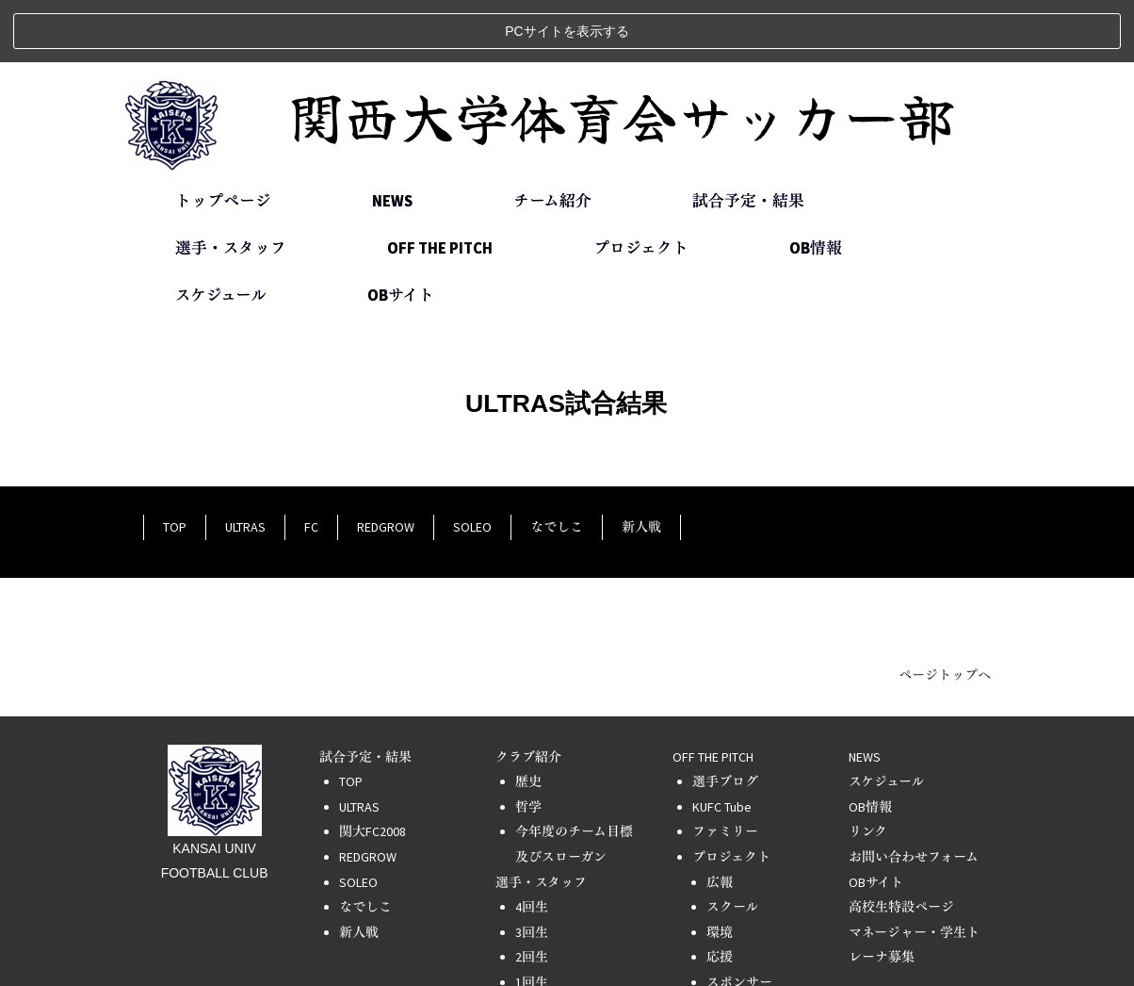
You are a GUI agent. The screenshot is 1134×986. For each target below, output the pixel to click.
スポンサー (739, 920)
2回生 (531, 894)
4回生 (531, 844)
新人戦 (641, 464)
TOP (174, 464)
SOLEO (472, 464)
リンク (868, 769)
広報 (719, 819)
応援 (719, 894)
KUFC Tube (722, 744)
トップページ (223, 137)
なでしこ (556, 464)
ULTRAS (245, 464)
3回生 (531, 870)
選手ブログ (725, 719)
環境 (719, 870)
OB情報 (815, 184)
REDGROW (385, 464)
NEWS (392, 137)
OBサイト (400, 232)
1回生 (531, 920)
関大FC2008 (372, 769)
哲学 (528, 744)
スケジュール (221, 232)
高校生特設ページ (901, 844)
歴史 (528, 719)
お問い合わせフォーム (914, 794)
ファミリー (725, 769)
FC (311, 464)
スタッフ (541, 944)
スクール (732, 844)
